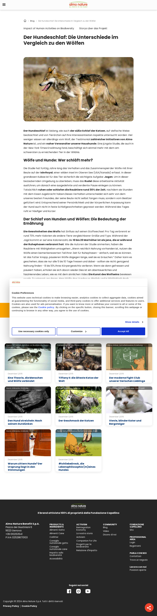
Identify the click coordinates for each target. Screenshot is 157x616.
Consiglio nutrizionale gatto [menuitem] (59, 542)
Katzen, (60, 388)
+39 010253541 (14, 534)
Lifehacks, (16, 388)
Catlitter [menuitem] (54, 537)
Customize (78, 331)
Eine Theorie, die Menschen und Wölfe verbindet (25, 379)
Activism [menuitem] (80, 537)
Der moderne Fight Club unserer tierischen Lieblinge (127, 379)
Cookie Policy (29, 606)
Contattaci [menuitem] (135, 556)
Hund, (110, 345)
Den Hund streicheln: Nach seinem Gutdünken (25, 422)
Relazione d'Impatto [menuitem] (86, 550)
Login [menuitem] (132, 542)
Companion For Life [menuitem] (86, 540)
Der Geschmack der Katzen (76, 420)
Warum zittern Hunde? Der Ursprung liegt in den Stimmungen (25, 467)
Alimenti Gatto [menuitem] (57, 529)
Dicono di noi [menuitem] (109, 534)
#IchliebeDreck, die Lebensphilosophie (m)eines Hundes (77, 467)
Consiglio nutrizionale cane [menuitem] (58, 548)
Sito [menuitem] (132, 529)
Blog (32, 21)
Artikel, (116, 345)
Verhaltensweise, (126, 345)
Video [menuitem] (106, 531)
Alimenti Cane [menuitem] (57, 533)
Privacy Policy (11, 606)
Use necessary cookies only (33, 331)
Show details (132, 322)
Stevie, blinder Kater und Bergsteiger (125, 422)
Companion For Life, (65, 345)
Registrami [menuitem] (135, 546)
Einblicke (24, 388)
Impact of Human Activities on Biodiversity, (24, 345)
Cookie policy (46, 307)
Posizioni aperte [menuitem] (138, 570)
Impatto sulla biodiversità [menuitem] (56, 554)
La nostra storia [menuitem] (84, 533)
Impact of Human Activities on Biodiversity (48, 28)
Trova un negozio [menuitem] (139, 559)
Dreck (95, 431)
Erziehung (138, 345)
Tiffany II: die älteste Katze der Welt (78, 379)
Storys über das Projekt (93, 28)
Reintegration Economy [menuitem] (83, 528)
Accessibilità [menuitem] (56, 558)
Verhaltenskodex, (85, 431)
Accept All (123, 331)
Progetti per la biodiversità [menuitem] (83, 545)
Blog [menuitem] (105, 527)
